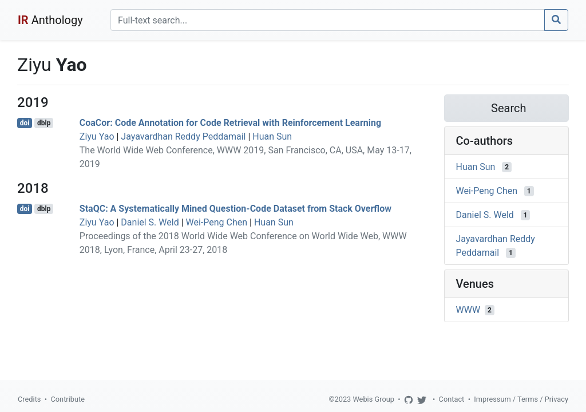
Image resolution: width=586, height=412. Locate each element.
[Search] (327, 20)
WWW (468, 309)
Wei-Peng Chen (217, 222)
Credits (29, 399)
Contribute (67, 399)
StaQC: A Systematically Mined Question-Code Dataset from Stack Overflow (235, 208)
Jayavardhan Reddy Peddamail (183, 136)
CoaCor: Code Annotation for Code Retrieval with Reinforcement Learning (230, 122)
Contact (452, 399)
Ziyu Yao (97, 136)
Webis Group (373, 399)
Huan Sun (272, 136)
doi (25, 123)
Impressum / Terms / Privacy (521, 399)
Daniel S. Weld (150, 222)
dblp (43, 123)
